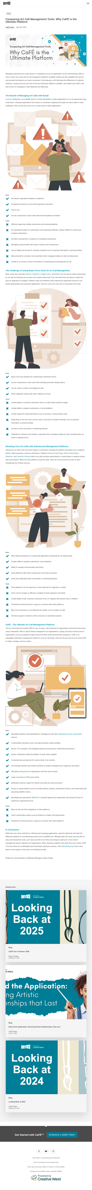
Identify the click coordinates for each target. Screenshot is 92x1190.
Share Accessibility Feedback (54, 1171)
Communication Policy (52, 1162)
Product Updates (60, 1167)
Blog (8, 13)
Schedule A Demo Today (62, 1135)
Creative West (45, 1158)
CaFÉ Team (10, 27)
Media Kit (44, 1167)
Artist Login (38, 1167)
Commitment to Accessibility (37, 1171)
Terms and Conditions (39, 1162)
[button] (88, 3)
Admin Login (30, 1167)
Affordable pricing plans (19, 771)
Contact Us (51, 1167)
